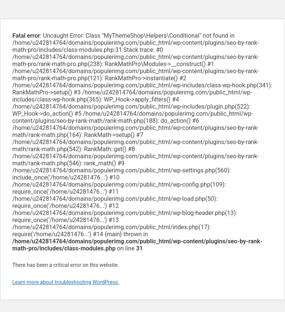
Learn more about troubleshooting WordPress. (65, 282)
